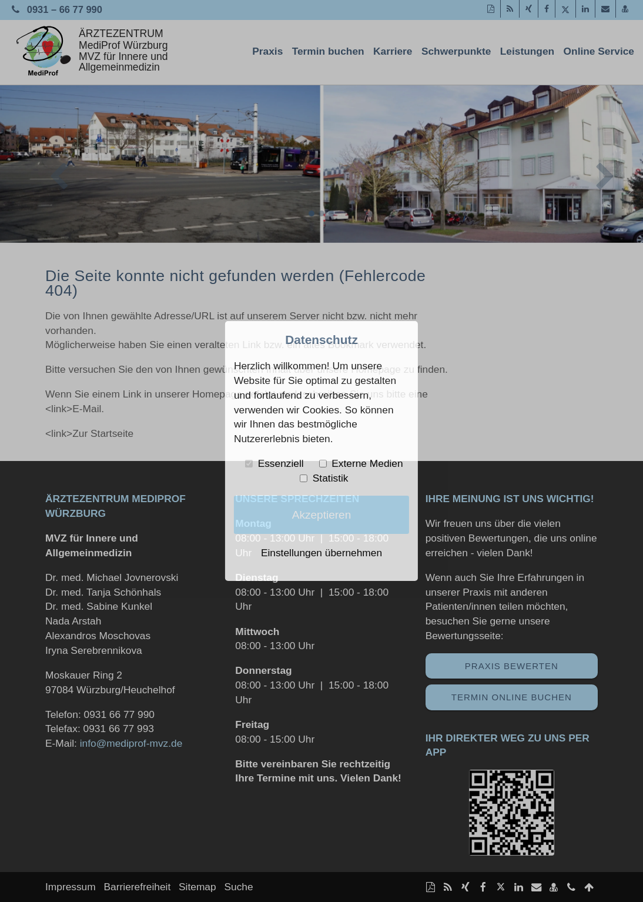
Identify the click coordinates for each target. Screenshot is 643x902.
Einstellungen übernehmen (321, 553)
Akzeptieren (321, 515)
